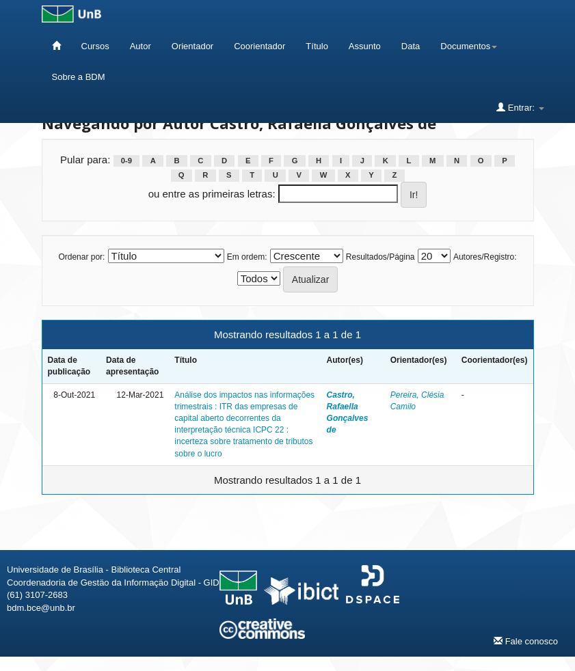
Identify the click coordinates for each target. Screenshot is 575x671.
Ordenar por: (81, 257)
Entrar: (520, 107)
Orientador (192, 46)
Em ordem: (247, 257)
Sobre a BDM (78, 77)
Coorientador (259, 46)
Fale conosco (526, 640)
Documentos (468, 46)
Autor (140, 46)
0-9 (126, 160)
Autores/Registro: (485, 257)
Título (317, 46)
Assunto (365, 46)
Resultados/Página (380, 257)
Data (410, 46)
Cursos (95, 46)
